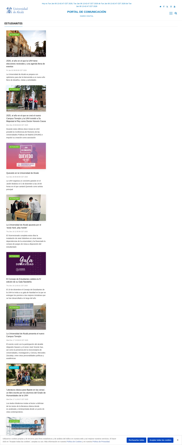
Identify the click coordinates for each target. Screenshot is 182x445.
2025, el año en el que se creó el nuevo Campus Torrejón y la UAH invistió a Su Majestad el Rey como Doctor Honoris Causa (69, 64)
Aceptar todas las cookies (160, 440)
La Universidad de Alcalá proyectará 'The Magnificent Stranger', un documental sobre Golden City (69, 181)
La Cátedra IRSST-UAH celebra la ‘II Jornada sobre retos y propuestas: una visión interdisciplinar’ (69, 248)
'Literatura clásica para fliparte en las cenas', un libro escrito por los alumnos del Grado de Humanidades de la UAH (112, 117)
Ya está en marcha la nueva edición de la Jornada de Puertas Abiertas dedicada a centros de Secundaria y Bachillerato (154, 247)
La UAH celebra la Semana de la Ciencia (154, 305)
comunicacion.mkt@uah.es (145, 428)
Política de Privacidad (101, 442)
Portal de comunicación (86, 11)
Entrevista (100, 152)
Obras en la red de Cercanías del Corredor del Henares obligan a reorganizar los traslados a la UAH (155, 181)
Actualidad (14, 34)
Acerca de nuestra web (57, 434)
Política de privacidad (57, 426)
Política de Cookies (74, 442)
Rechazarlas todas (136, 440)
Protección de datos (56, 421)
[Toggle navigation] (171, 13)
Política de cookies (56, 430)
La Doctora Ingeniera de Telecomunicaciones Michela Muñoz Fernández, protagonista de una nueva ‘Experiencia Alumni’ (26, 308)
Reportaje (100, 92)
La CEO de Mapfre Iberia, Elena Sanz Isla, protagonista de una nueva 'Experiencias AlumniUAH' (25, 181)
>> (111, 398)
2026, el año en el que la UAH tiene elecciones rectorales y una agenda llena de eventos (25, 64)
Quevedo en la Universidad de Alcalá (109, 61)
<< (71, 398)
